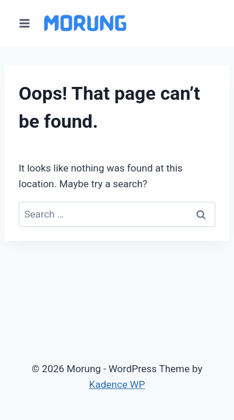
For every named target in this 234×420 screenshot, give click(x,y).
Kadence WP (117, 384)
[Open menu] (25, 23)
